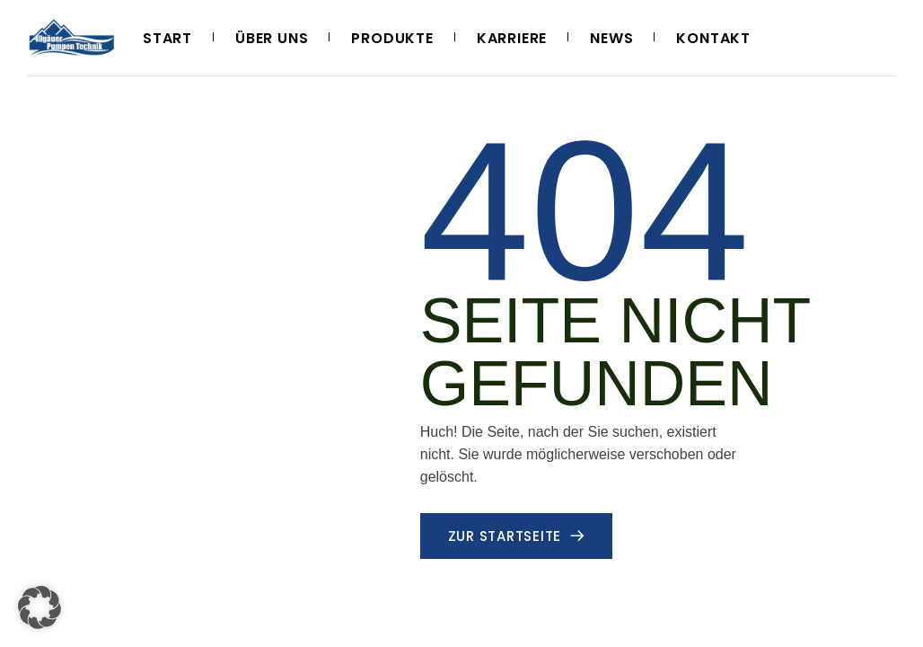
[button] (39, 607)
